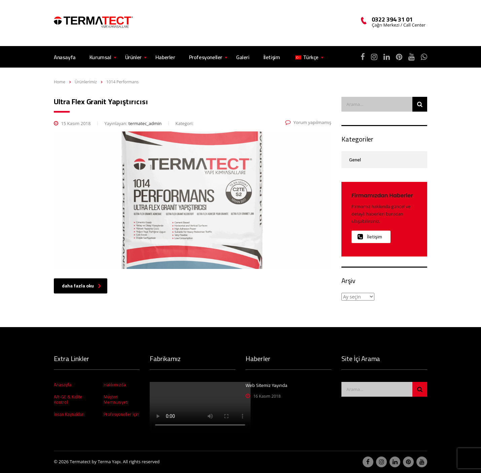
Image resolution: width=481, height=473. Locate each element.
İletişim (271, 57)
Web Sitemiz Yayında (266, 385)
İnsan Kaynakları (69, 414)
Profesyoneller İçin (121, 414)
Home (59, 82)
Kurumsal (100, 57)
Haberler (165, 57)
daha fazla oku (81, 285)
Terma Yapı (109, 462)
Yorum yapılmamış (308, 122)
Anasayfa (65, 57)
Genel (355, 159)
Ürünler (133, 57)
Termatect (80, 462)
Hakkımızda (115, 384)
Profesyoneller (205, 57)
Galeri (243, 57)
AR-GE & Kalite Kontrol (68, 399)
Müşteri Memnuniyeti (116, 399)
